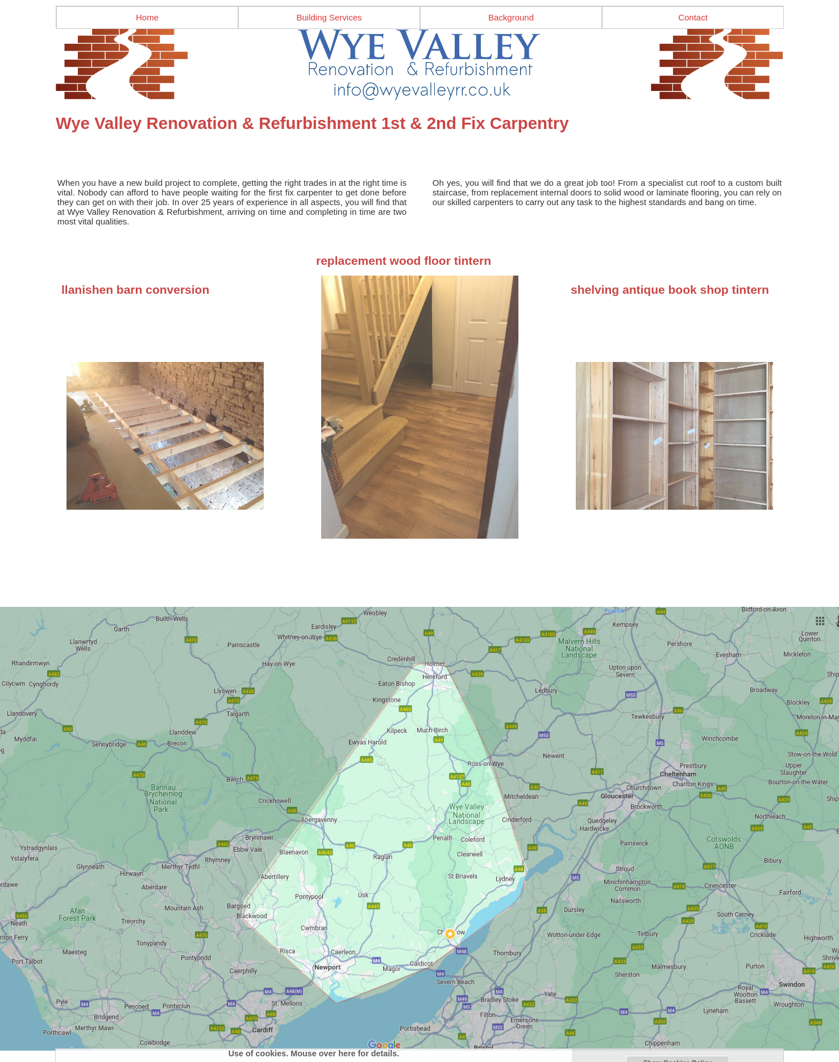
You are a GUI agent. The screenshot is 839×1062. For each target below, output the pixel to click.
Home (147, 17)
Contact (693, 17)
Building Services (329, 17)
